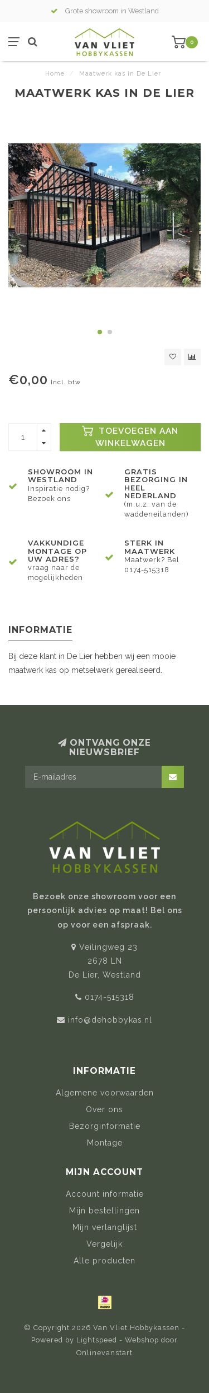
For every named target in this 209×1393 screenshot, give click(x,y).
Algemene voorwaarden (105, 1092)
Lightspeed (96, 1340)
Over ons (104, 1109)
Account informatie (105, 1193)
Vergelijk (104, 1244)
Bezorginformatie (104, 1126)
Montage (105, 1142)
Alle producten (104, 1260)
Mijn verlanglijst (104, 1227)
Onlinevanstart (104, 1353)
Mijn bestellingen (104, 1210)
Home (55, 73)
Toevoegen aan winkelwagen (130, 437)
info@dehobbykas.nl (110, 1019)
